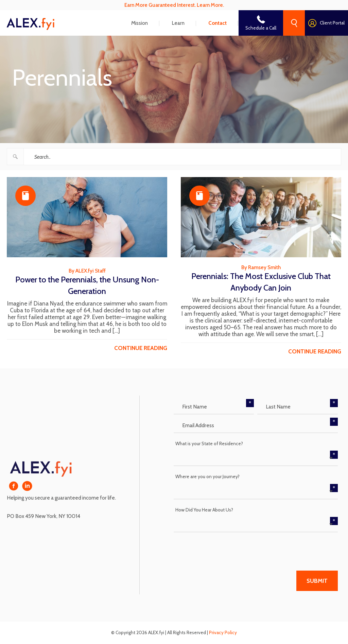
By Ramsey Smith (261, 267)
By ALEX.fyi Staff (87, 270)
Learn (178, 23)
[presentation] (225, 549)
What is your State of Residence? (209, 443)
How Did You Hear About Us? (204, 509)
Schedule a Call (260, 28)
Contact (217, 23)
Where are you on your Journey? (207, 476)
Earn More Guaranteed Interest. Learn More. (174, 5)
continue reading (140, 348)
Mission (139, 23)
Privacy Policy (223, 632)
